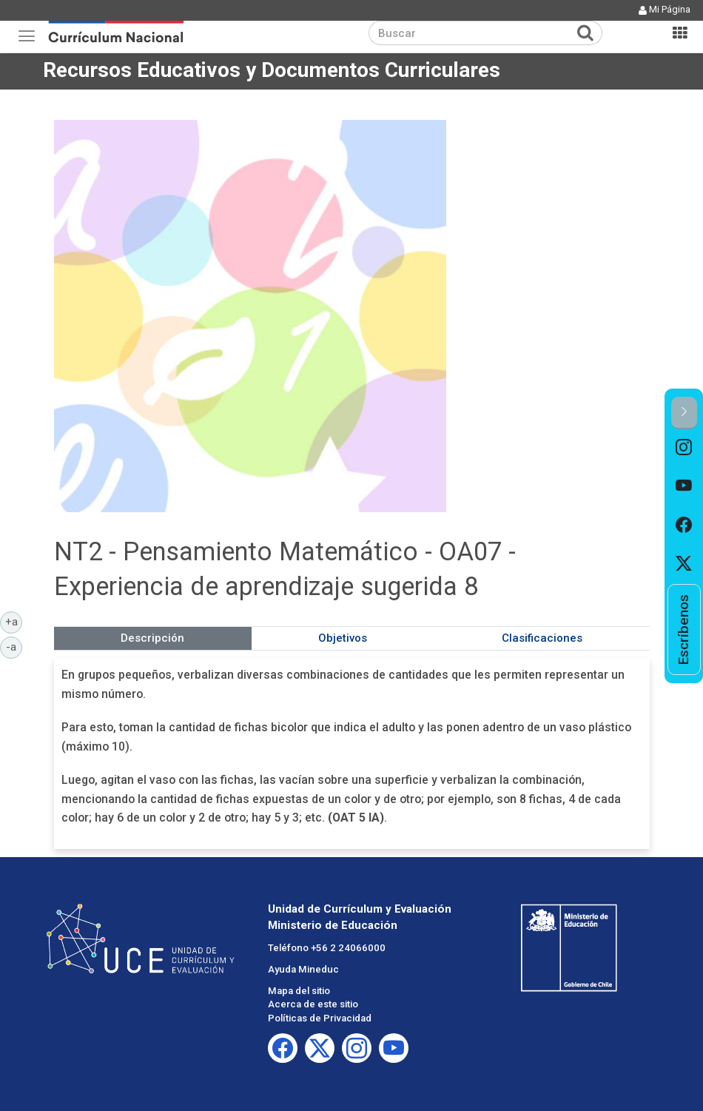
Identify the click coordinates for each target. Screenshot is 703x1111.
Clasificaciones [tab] (542, 638)
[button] (684, 413)
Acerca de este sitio (313, 1004)
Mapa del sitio (299, 990)
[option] (684, 448)
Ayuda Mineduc (303, 969)
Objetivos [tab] (342, 638)
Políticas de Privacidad (319, 1018)
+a (14, 621)
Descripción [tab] (152, 638)
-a (14, 646)
